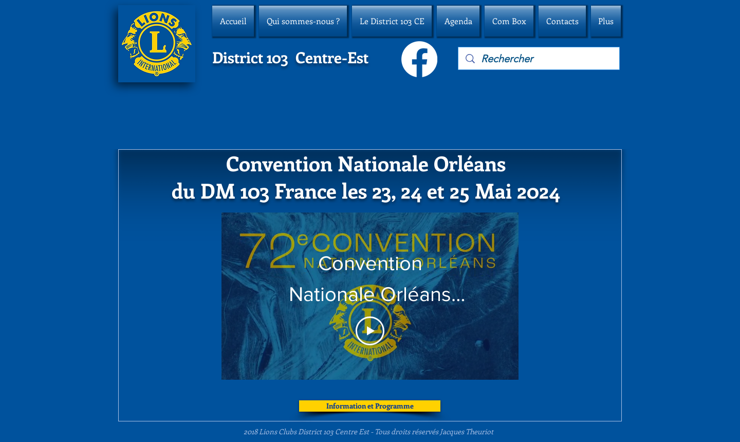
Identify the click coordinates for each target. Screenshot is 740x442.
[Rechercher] (539, 58)
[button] (302, 21)
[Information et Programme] (369, 406)
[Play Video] (370, 330)
